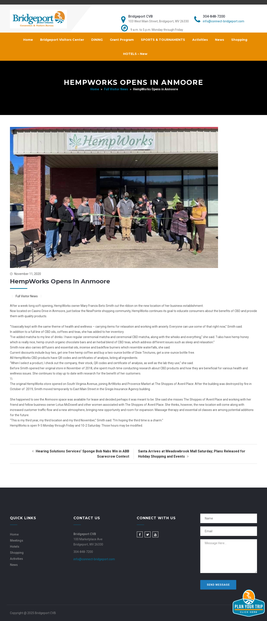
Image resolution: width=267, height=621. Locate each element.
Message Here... (228, 556)
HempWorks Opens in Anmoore (60, 281)
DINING (97, 40)
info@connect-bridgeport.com (223, 21)
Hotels (14, 546)
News (219, 40)
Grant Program (122, 40)
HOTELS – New (135, 54)
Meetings (16, 540)
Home (28, 40)
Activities (200, 40)
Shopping (239, 40)
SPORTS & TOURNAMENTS (163, 40)
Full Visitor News (116, 89)
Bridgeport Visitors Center (62, 40)
